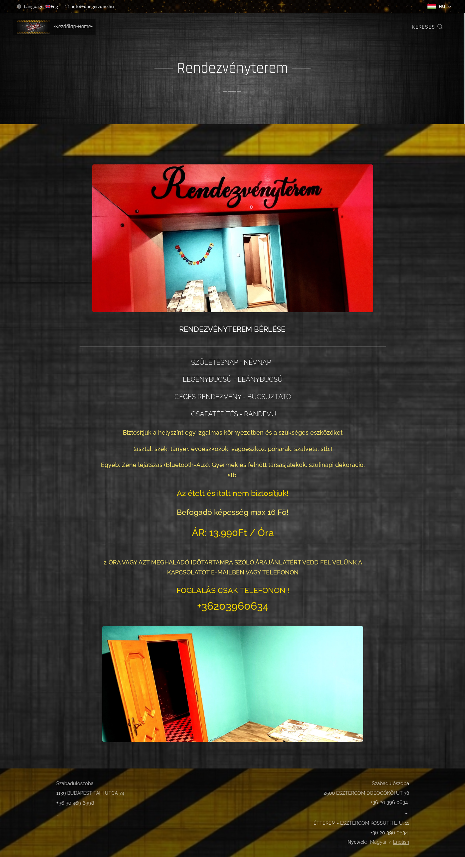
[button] (427, 27)
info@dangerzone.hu (93, 6)
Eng (54, 6)
